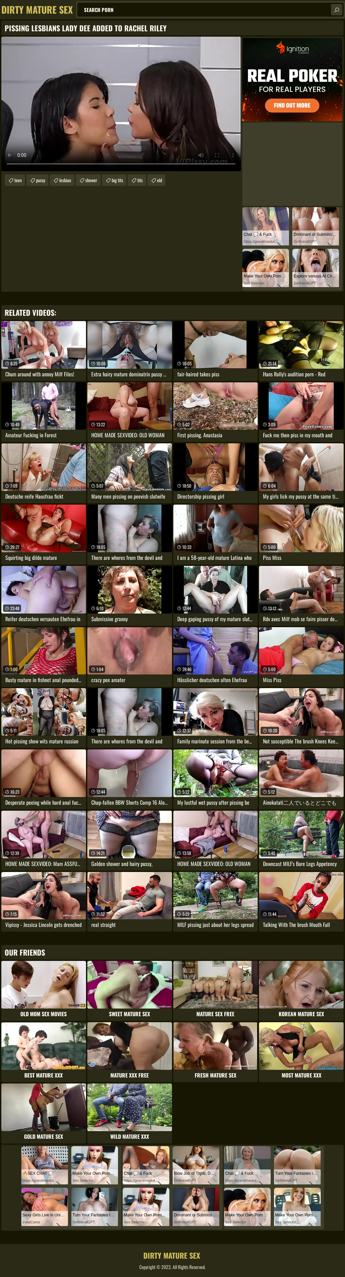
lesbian (65, 180)
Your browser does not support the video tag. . (121, 104)
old (159, 180)
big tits (117, 180)
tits (140, 180)
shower (91, 180)
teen (18, 180)
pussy (40, 180)
